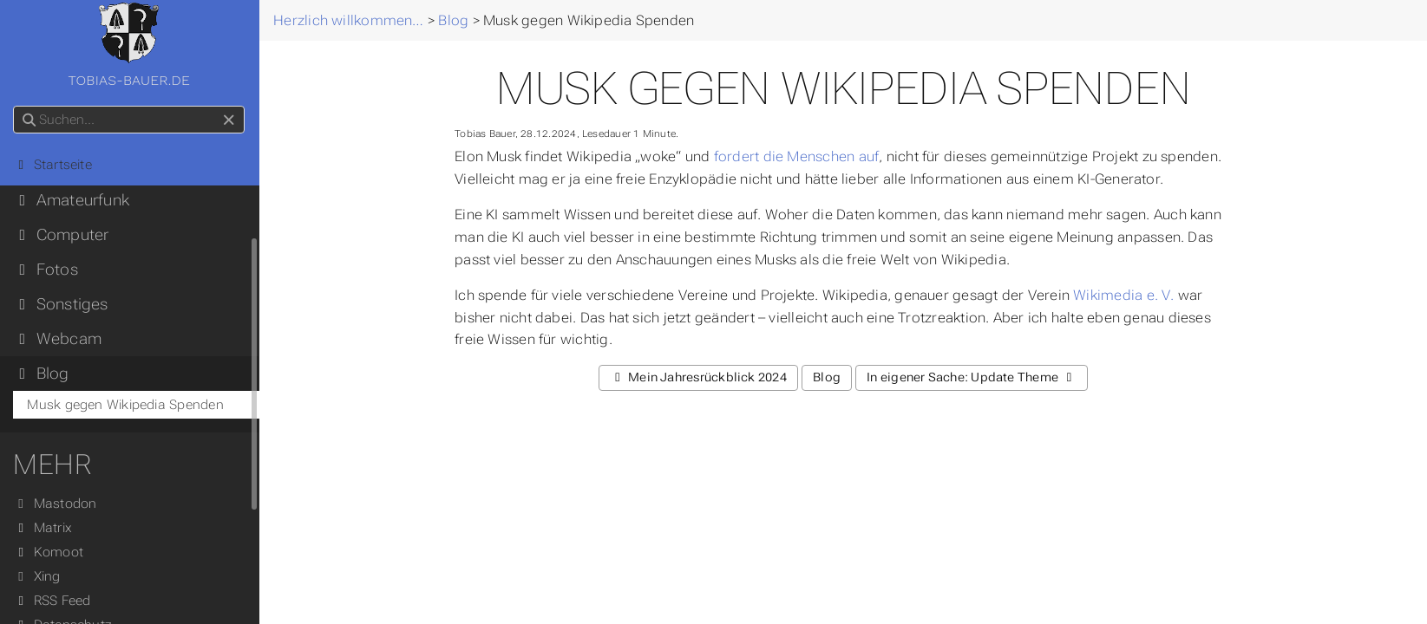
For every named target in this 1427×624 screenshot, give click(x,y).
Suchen (15, 106)
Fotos (46, 269)
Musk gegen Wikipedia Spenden (126, 405)
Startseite (53, 164)
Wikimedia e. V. (1124, 295)
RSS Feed (52, 600)
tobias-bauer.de (129, 45)
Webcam (58, 339)
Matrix (43, 528)
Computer (61, 235)
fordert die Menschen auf (796, 156)
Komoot (49, 552)
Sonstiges (61, 304)
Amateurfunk (72, 200)
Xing (37, 576)
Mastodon (55, 503)
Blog (41, 373)
